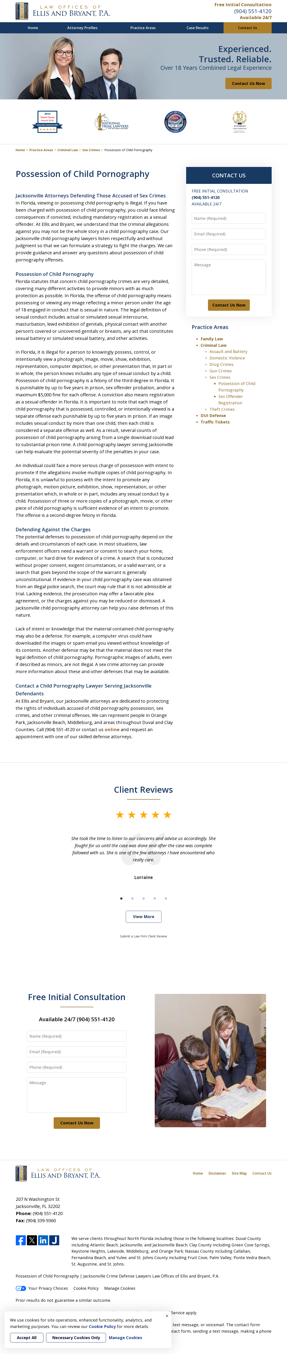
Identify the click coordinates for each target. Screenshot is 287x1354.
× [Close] (167, 1315)
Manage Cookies (119, 1288)
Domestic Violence (227, 358)
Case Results (198, 27)
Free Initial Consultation (243, 5)
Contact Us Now (248, 83)
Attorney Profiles (82, 27)
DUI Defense (213, 415)
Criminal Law (67, 150)
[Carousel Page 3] (143, 898)
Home (33, 27)
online (112, 729)
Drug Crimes (222, 364)
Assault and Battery (228, 351)
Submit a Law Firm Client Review (143, 936)
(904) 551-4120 (253, 11)
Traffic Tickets (215, 422)
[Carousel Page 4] (154, 898)
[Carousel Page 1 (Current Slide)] (121, 898)
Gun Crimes (221, 370)
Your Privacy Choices (42, 1288)
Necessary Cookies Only (76, 1337)
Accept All (27, 1337)
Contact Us (247, 27)
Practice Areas (143, 27)
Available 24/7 (256, 17)
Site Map (239, 1173)
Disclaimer (217, 1173)
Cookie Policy (86, 1288)
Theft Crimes (222, 409)
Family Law (212, 338)
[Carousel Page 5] (165, 898)
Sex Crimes (91, 150)
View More (143, 916)
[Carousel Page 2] (132, 898)
